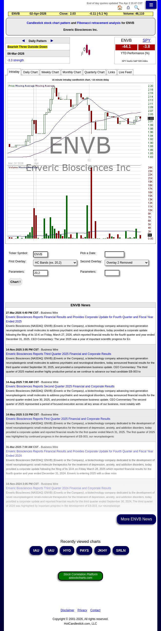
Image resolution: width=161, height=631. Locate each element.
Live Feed (125, 72)
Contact (95, 610)
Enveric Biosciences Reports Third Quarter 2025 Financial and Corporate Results (58, 354)
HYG (67, 550)
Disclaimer (67, 610)
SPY (147, 40)
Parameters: (17, 271)
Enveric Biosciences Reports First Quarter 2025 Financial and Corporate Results (58, 419)
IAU (36, 550)
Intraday (14, 71)
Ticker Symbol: (18, 253)
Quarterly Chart (94, 72)
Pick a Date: (88, 253)
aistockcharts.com (80, 576)
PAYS (84, 550)
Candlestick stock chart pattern (48, 23)
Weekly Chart (50, 72)
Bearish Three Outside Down (27, 47)
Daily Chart (30, 72)
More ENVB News (136, 519)
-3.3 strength (16, 60)
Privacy (82, 610)
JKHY (102, 550)
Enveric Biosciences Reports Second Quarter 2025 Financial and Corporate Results (60, 386)
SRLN (121, 550)
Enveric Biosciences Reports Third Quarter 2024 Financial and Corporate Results (58, 488)
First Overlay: (17, 261)
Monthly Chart (72, 72)
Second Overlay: (91, 261)
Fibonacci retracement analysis (99, 23)
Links (111, 72)
